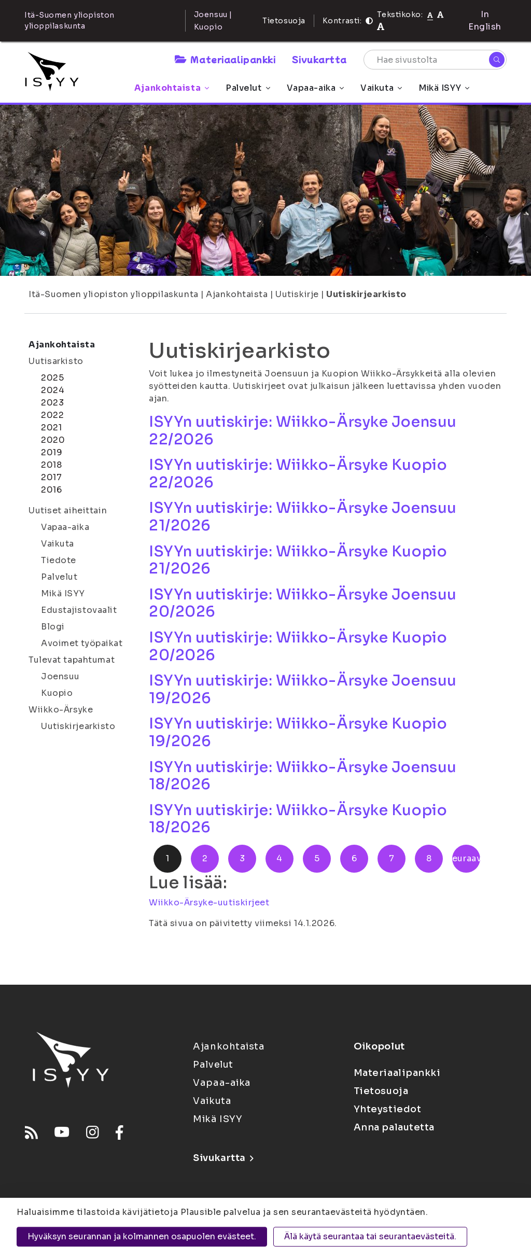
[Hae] (497, 59)
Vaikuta (381, 87)
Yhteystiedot (388, 1109)
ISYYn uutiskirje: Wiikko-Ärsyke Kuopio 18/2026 (298, 819)
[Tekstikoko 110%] (440, 14)
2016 (51, 489)
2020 (53, 440)
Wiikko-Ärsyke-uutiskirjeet (209, 902)
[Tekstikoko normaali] (430, 14)
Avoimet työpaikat (82, 643)
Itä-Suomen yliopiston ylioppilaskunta (114, 294)
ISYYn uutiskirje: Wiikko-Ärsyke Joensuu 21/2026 (303, 517)
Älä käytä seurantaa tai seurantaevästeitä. (370, 1236)
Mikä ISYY (443, 87)
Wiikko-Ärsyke (61, 709)
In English (484, 20)
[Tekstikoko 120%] (380, 26)
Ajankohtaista (171, 87)
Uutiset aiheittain (68, 510)
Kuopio (57, 693)
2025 (52, 377)
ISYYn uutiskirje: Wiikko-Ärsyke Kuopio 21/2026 (298, 560)
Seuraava (466, 858)
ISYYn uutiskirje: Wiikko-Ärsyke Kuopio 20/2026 (298, 646)
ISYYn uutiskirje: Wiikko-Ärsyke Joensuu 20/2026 (303, 603)
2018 (51, 464)
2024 (52, 390)
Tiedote (58, 560)
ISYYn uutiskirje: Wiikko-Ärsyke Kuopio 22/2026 (298, 474)
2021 (51, 427)
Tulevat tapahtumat (72, 659)
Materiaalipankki (225, 59)
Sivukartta (319, 59)
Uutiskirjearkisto (366, 294)
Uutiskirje (297, 294)
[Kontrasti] (369, 20)
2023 (52, 402)
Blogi (53, 626)
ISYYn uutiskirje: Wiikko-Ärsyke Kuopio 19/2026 (298, 732)
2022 (52, 415)
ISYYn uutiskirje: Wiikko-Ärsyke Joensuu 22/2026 (303, 431)
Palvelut (248, 87)
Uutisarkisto (56, 361)
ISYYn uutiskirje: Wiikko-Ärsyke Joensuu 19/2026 (303, 689)
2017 (51, 477)
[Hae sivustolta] (435, 59)
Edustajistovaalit (79, 610)
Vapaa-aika (315, 87)
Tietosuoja (283, 20)
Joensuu (60, 676)
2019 (51, 452)
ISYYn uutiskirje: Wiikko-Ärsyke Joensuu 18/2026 (303, 776)
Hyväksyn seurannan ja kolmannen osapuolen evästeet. (141, 1236)
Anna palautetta (394, 1127)
